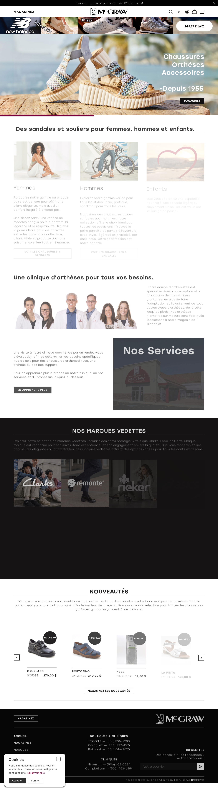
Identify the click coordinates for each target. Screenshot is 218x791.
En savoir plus (36, 773)
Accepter (17, 780)
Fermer (35, 780)
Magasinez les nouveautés (109, 692)
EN (178, 12)
